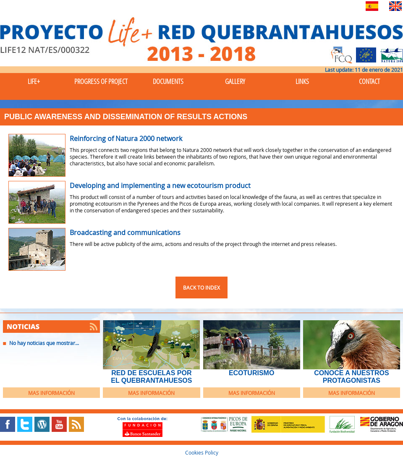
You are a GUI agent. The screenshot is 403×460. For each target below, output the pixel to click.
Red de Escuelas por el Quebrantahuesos (151, 376)
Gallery (235, 81)
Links (302, 81)
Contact (369, 81)
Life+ (34, 81)
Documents (168, 81)
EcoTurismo (251, 372)
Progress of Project (101, 81)
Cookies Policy (201, 452)
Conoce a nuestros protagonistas (351, 376)
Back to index (201, 287)
